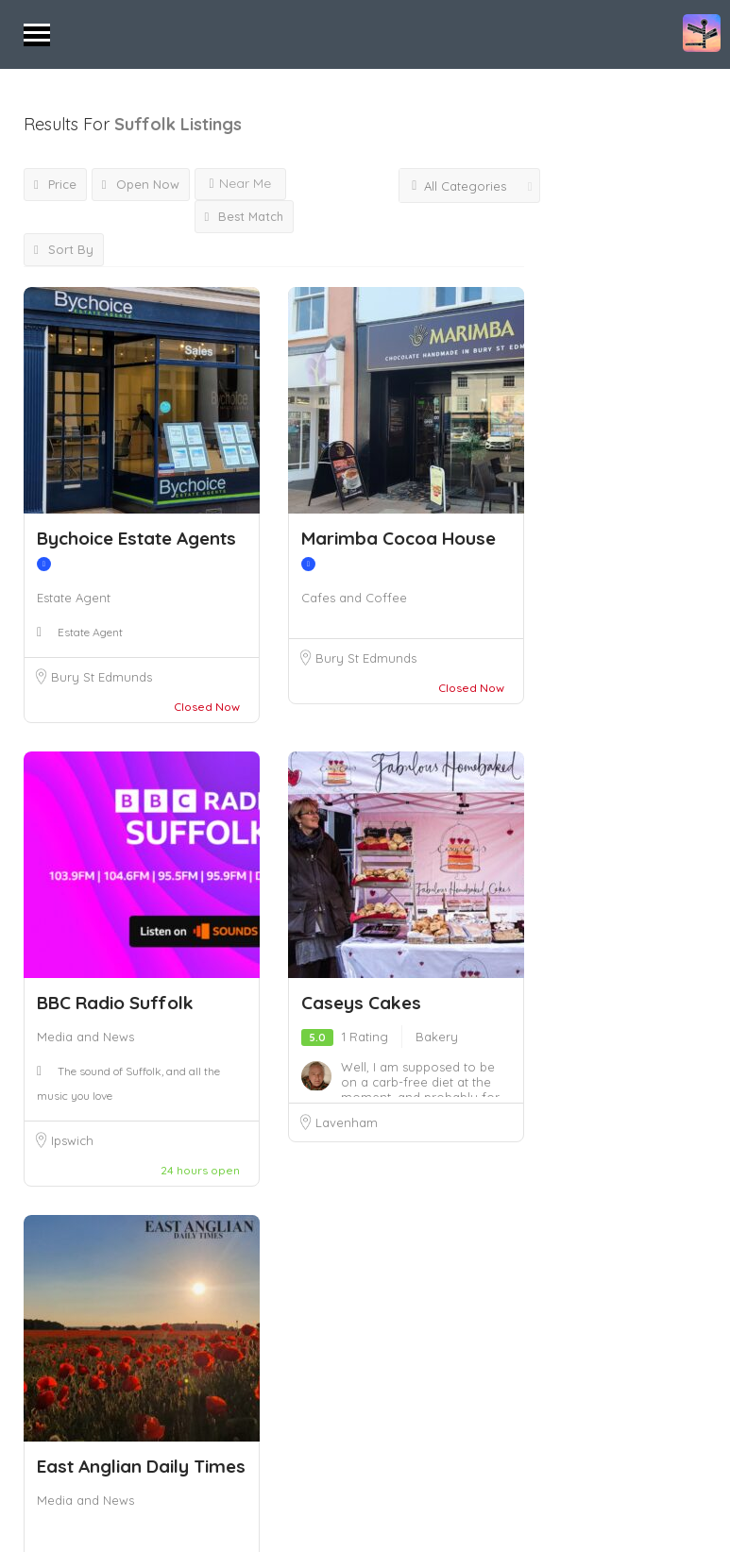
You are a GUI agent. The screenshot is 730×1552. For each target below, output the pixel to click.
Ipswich (72, 1140)
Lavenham (346, 1122)
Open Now (140, 184)
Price (55, 184)
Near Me (240, 183)
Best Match (244, 216)
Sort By (63, 249)
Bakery (437, 1036)
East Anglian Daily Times (141, 1466)
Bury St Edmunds (101, 676)
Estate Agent (73, 597)
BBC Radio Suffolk (115, 1002)
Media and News (85, 1036)
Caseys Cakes (361, 1002)
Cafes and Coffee (354, 597)
